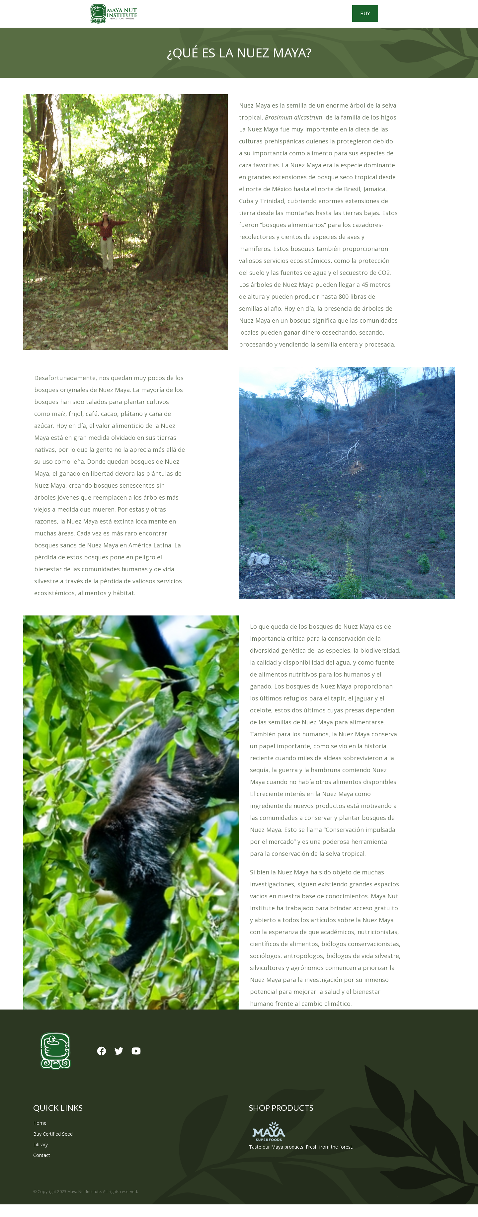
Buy (415, 20)
